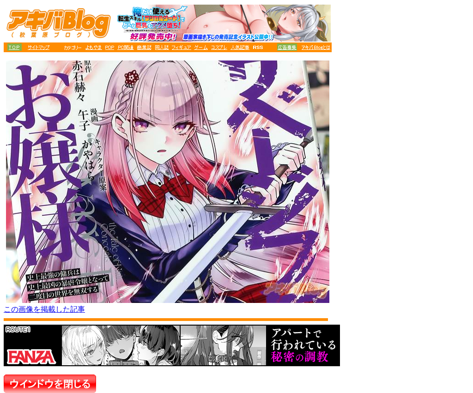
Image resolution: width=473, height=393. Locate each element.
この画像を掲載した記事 (44, 309)
